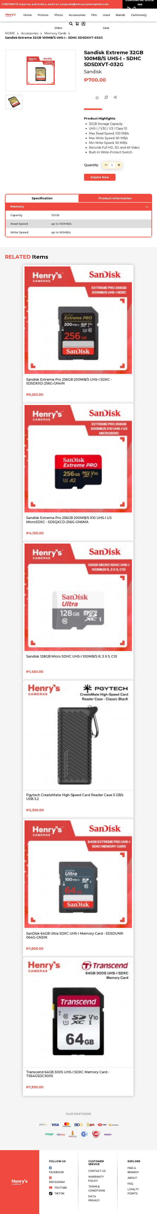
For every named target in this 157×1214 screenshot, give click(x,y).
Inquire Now (100, 177)
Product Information (115, 198)
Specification (42, 198)
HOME (10, 33)
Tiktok (56, 1193)
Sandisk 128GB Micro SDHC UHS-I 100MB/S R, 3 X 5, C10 (71, 656)
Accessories (77, 15)
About (132, 1177)
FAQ (130, 1183)
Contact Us (96, 1170)
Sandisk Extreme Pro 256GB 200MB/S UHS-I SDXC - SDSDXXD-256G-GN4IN (69, 381)
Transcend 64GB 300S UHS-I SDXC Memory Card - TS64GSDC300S (67, 1074)
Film (94, 15)
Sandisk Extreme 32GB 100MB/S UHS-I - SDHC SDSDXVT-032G (54, 37)
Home (27, 15)
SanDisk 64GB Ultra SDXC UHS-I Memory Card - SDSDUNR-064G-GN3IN (75, 935)
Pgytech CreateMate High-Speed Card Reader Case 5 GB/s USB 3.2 (74, 797)
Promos (43, 15)
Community (139, 15)
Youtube (58, 1187)
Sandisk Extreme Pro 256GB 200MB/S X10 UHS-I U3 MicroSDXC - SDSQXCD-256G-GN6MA (69, 520)
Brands (120, 15)
